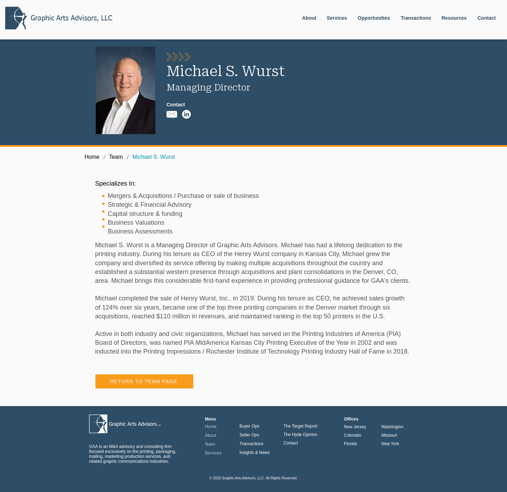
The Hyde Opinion (300, 434)
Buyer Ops (249, 426)
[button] (373, 18)
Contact (290, 443)
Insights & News (254, 452)
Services (213, 452)
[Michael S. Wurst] (154, 157)
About (210, 435)
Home (211, 426)
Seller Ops (249, 434)
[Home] (92, 157)
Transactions (251, 443)
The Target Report (300, 426)
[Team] (116, 157)
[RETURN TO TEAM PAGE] (144, 381)
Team (210, 444)
